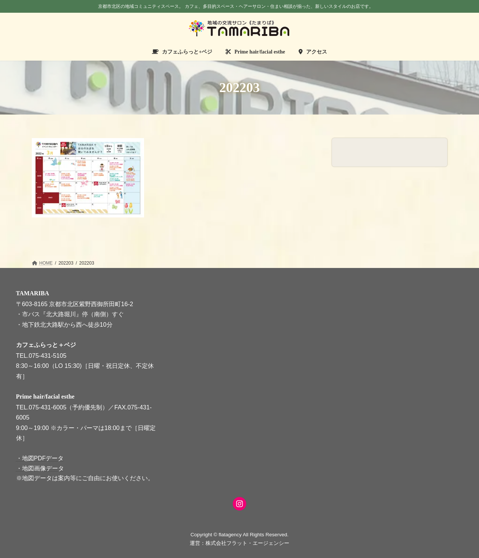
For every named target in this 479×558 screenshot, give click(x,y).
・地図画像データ (40, 468)
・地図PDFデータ (40, 458)
